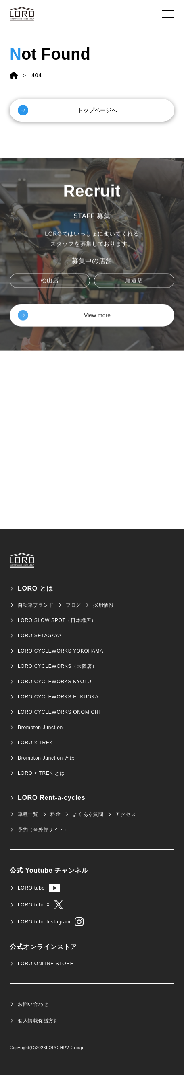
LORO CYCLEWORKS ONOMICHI (59, 712)
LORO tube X (40, 904)
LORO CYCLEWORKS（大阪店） (57, 666)
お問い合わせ (33, 1004)
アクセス (125, 814)
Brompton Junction (40, 727)
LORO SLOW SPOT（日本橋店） (57, 620)
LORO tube (39, 887)
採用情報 (103, 605)
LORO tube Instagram (51, 921)
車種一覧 (28, 814)
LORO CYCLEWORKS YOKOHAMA (60, 651)
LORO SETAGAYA (39, 635)
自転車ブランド (36, 605)
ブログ (73, 605)
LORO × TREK (35, 742)
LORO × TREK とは (41, 773)
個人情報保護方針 (38, 1021)
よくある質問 (88, 814)
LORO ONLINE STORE (45, 963)
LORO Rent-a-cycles (51, 797)
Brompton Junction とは (46, 758)
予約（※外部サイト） (43, 829)
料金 (55, 814)
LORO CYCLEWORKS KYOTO (55, 681)
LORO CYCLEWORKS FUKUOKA (58, 697)
